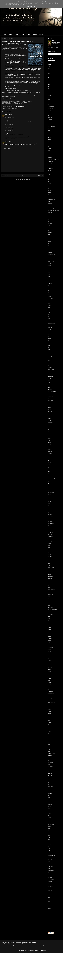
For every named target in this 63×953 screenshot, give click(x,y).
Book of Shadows (51, 148)
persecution (50, 607)
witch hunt (50, 877)
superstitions (50, 786)
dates (49, 239)
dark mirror (50, 236)
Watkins (49, 848)
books (6, 108)
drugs (49, 274)
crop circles (50, 223)
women (49, 895)
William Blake (50, 866)
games (49, 365)
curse (49, 230)
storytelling (50, 775)
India (49, 435)
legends (49, 464)
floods (49, 336)
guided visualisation (52, 391)
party (49, 596)
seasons (49, 726)
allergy (49, 84)
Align (19, 44)
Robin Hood (50, 691)
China (49, 197)
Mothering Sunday (51, 541)
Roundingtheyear (51, 698)
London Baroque (5, 48)
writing (49, 901)
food (48, 347)
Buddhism (50, 157)
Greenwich (50, 389)
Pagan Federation (51, 589)
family (49, 318)
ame (48, 88)
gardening (50, 367)
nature (49, 552)
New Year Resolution (52, 561)
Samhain (49, 711)
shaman (49, 735)
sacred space (50, 704)
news (49, 563)
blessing (49, 139)
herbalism (50, 411)
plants (49, 618)
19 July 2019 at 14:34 (9, 130)
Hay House (50, 405)
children (49, 192)
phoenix (49, 611)
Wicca (49, 857)
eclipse (49, 287)
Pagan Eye (50, 587)
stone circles (50, 766)
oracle (49, 580)
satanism (49, 713)
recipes (49, 678)
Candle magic (50, 168)
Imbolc (49, 431)
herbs (49, 413)
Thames (49, 808)
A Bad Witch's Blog (52, 70)
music (49, 545)
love (48, 481)
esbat (49, 307)
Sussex (49, 788)
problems (50, 651)
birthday (49, 137)
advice (49, 73)
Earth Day (50, 283)
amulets (49, 93)
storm (49, 771)
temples (49, 806)
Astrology (50, 119)
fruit (48, 358)
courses (49, 219)
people (49, 605)
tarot (49, 799)
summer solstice (51, 780)
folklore (49, 340)
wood (49, 897)
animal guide (50, 99)
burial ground (50, 161)
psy (48, 658)
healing (49, 407)
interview (49, 442)
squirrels (49, 760)
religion (49, 682)
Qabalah (49, 669)
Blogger (44, 950)
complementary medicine (53, 214)
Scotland (49, 718)
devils (49, 250)
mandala (49, 494)
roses (49, 695)
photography (50, 614)
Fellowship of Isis (51, 323)
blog (48, 141)
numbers (49, 569)
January (49, 447)
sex (48, 733)
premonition (50, 647)
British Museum (51, 152)
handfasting (50, 396)
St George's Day (51, 762)
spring (49, 757)
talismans (50, 793)
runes (49, 700)
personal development (52, 609)
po (48, 622)
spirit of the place (51, 753)
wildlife (49, 864)
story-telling (50, 773)
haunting (49, 402)
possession (50, 638)
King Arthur (50, 453)
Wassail (49, 844)
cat (48, 177)
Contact (35, 34)
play (48, 620)
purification (50, 667)
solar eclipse (50, 746)
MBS (49, 505)
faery (49, 312)
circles (49, 201)
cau (48, 181)
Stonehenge (50, 768)
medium (49, 512)
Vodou (49, 833)
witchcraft (50, 881)
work (49, 899)
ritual (49, 689)
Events (41, 34)
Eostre (49, 303)
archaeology (50, 108)
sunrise (49, 784)
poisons (49, 629)
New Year (50, 558)
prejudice (49, 645)
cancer (49, 166)
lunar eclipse (50, 485)
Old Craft (49, 574)
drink (49, 272)
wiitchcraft (50, 859)
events (9, 108)
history (49, 416)
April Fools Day (51, 106)
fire (48, 334)
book (49, 146)
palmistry (49, 591)
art (48, 113)
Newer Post (5, 175)
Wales (49, 837)
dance (49, 234)
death (49, 243)
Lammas (49, 458)
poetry (49, 625)
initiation (49, 438)
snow (49, 744)
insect (49, 440)
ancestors (50, 95)
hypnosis (49, 429)
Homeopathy (50, 422)
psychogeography (18, 108)
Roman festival (51, 693)
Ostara (49, 583)
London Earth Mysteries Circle (54, 478)
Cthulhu (49, 228)
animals (49, 101)
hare (49, 398)
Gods (49, 380)
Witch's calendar (51, 879)
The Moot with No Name (53, 810)
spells (49, 751)
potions (49, 640)
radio (49, 673)
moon (49, 530)
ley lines (49, 466)
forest (49, 349)
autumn (49, 128)
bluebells (49, 143)
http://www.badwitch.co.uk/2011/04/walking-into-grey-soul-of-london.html (16, 102)
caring (49, 172)
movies (49, 543)
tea (48, 802)
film (48, 332)
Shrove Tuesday (51, 740)
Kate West (50, 451)
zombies (49, 908)
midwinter (50, 521)
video (49, 828)
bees (49, 130)
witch (49, 875)
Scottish (49, 720)
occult (49, 572)
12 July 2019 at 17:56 (9, 117)
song (49, 749)
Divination (23, 34)
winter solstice (51, 870)
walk (49, 839)
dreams (49, 270)
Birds (49, 135)
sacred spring (50, 706)
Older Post (40, 175)
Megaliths (50, 514)
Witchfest (50, 888)
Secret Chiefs (50, 729)
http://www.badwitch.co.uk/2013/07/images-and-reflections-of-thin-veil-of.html (17, 101)
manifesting (50, 496)
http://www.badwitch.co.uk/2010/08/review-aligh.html (12, 103)
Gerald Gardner (51, 369)
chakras (49, 185)
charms (49, 190)
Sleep (49, 742)
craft (48, 221)
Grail (49, 387)
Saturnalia (50, 715)
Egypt (49, 290)
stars (49, 764)
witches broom (51, 886)
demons (49, 245)
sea (48, 724)
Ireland (49, 444)
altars (49, 86)
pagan (49, 585)
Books (10, 34)
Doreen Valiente (51, 261)
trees (49, 819)
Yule (48, 906)
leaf (48, 460)
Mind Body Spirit (51, 523)
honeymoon (50, 424)
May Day (49, 501)
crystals (49, 225)
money (49, 525)
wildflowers (50, 861)
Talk (48, 795)
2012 (49, 66)
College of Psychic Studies (53, 208)
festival (49, 329)
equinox (49, 305)
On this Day (50, 576)
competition (50, 212)
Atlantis (49, 124)
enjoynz (36, 950)
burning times (50, 163)
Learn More (29, 6)
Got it (35, 6)
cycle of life (50, 232)
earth (49, 281)
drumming (50, 278)
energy (49, 294)
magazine (50, 488)
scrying (49, 722)
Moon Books (50, 532)
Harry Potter (50, 400)
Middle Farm (50, 516)
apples (49, 104)
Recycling (50, 680)
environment (50, 301)
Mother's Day (50, 538)
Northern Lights (51, 567)
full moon (49, 360)
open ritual (50, 578)
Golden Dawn (50, 382)
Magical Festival (51, 492)
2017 (49, 68)
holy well (49, 420)
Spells (16, 34)
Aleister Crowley (51, 82)
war (48, 841)
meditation (50, 510)
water (49, 846)
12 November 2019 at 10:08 (10, 145)
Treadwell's (50, 817)
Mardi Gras (50, 499)
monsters (50, 527)
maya (49, 503)
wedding (49, 853)
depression (50, 247)
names (49, 549)
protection (50, 656)
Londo (49, 473)
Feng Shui (50, 325)
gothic (49, 385)
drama (49, 267)
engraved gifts (51, 298)
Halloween (50, 393)
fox (48, 354)
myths (49, 547)
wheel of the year (51, 855)
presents (49, 649)
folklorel (49, 343)
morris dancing (51, 534)
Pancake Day (50, 594)
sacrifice (49, 709)
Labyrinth (50, 455)
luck (48, 483)
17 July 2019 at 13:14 (9, 124)
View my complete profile (53, 47)
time (48, 815)
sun (48, 782)
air (48, 77)
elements (49, 292)
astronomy (50, 121)
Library (49, 469)
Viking (49, 830)
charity (49, 188)
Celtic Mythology (51, 183)
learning (49, 462)
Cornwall (49, 217)
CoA (48, 205)
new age (49, 554)
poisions (49, 627)
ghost (49, 371)
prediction (50, 642)
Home (5, 34)
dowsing (49, 263)
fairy (48, 316)
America (49, 90)
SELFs (49, 731)
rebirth (49, 676)
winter (49, 868)
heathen (49, 409)
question (49, 671)
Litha (49, 471)
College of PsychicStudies (53, 210)
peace (49, 598)
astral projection (51, 117)
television (50, 804)
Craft (29, 34)
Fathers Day (50, 320)
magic (49, 490)
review (49, 687)
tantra (49, 797)
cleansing (50, 203)
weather (49, 850)
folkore (49, 345)
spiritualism (50, 755)
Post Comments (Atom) (25, 179)
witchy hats (50, 890)
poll (48, 631)
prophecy (50, 653)
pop (48, 634)
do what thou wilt (51, 254)
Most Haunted (51, 536)
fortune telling (50, 351)
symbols (49, 791)
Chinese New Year (51, 199)
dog (48, 256)
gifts (48, 374)
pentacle (49, 600)
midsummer (50, 518)
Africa (49, 75)
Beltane (49, 132)
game (49, 362)
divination (50, 252)
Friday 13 (50, 356)
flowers (49, 338)
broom (49, 155)
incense (49, 433)
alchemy (49, 79)
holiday (49, 418)
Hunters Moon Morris (52, 427)
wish (49, 872)
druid (49, 276)
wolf (48, 892)
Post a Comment (7, 148)
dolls (49, 259)
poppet (49, 636)
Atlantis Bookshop (51, 126)
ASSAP (49, 115)
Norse (49, 565)
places (49, 616)
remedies (50, 684)
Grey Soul (10, 45)
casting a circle (51, 174)
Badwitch (7, 114)
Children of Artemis (52, 194)
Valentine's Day (51, 824)
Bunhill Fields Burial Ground (53, 159)
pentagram (50, 603)
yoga (49, 903)
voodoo (49, 835)
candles (49, 170)
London (12, 108)
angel (49, 97)
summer (49, 777)
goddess (49, 378)
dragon (49, 265)
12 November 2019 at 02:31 (10, 138)
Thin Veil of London (17, 45)
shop (49, 738)
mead (49, 507)
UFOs (49, 822)
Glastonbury (50, 376)
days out (49, 241)
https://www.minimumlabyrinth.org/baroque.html (11, 99)
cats (48, 179)
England (49, 296)
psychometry (50, 664)
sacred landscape (51, 702)
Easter (49, 285)
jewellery (49, 449)
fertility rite (50, 327)
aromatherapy (50, 110)
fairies (49, 314)
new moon (50, 556)
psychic (49, 660)
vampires (49, 826)
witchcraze (50, 883)
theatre (49, 813)
